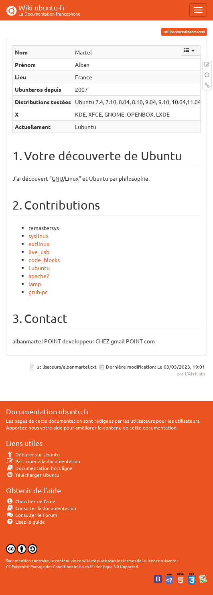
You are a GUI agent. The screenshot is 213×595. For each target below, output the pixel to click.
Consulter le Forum (31, 515)
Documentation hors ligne (39, 468)
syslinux (38, 235)
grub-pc (38, 291)
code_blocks (44, 259)
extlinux (38, 243)
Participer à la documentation (43, 461)
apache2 (39, 275)
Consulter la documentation (41, 508)
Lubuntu (39, 267)
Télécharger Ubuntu (32, 475)
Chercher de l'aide (30, 501)
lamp (34, 283)
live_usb (38, 251)
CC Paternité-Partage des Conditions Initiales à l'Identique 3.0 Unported (72, 566)
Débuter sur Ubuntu (33, 454)
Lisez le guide (25, 521)
